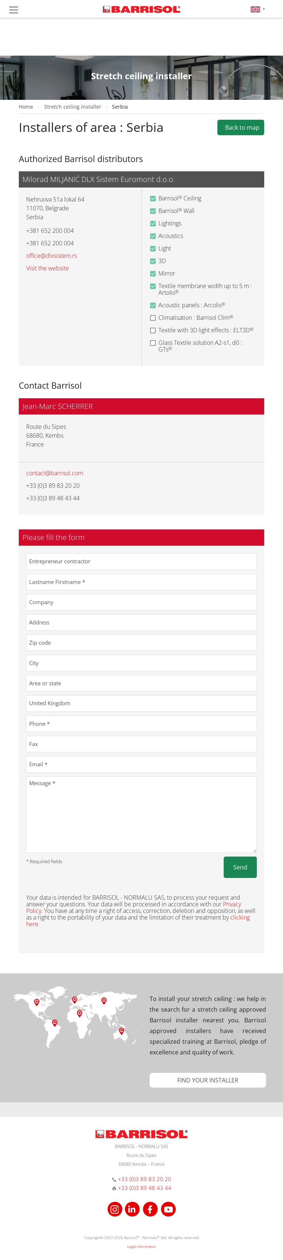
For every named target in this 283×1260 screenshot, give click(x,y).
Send (240, 867)
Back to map (240, 127)
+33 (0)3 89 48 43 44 (144, 1187)
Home (26, 106)
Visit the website (47, 268)
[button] (258, 9)
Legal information (141, 1246)
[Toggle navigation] (14, 10)
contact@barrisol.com (54, 473)
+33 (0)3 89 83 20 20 (144, 1179)
